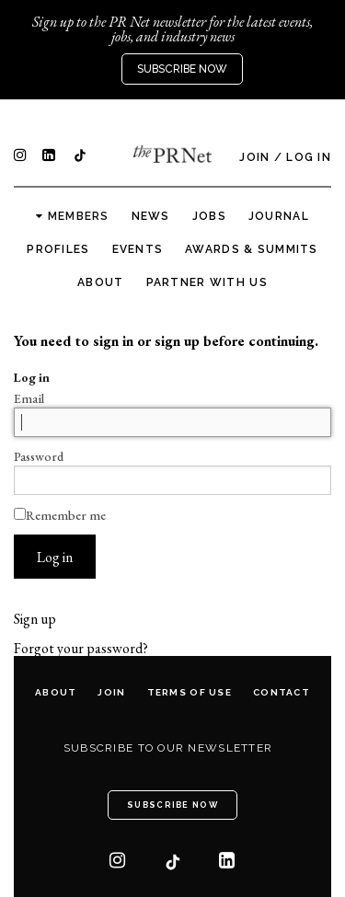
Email (29, 398)
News (151, 216)
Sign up (35, 619)
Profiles (58, 249)
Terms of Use (189, 692)
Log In (308, 157)
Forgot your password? (81, 648)
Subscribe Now (182, 69)
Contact (281, 692)
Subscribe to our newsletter (168, 748)
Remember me (60, 515)
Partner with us (207, 282)
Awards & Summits (251, 249)
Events (138, 249)
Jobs (209, 216)
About (100, 282)
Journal (278, 216)
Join (254, 157)
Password (38, 456)
